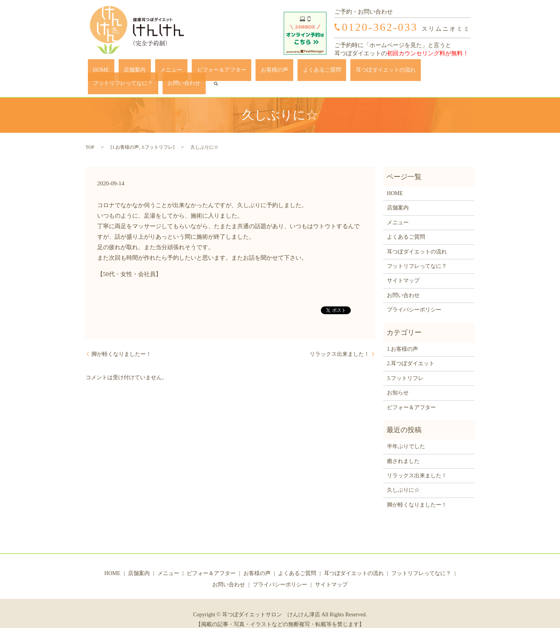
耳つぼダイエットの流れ (321, 72)
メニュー (149, 72)
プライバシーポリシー (414, 298)
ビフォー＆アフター (188, 72)
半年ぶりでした (406, 435)
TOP (90, 135)
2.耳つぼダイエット (411, 352)
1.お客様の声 (125, 135)
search (463, 71)
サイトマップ (403, 269)
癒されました (403, 449)
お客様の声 (231, 72)
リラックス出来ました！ (339, 342)
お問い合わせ (436, 72)
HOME (99, 72)
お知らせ (398, 380)
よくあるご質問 (268, 72)
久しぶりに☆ (403, 478)
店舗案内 (122, 72)
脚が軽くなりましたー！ (121, 342)
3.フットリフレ (157, 135)
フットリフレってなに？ (386, 72)
